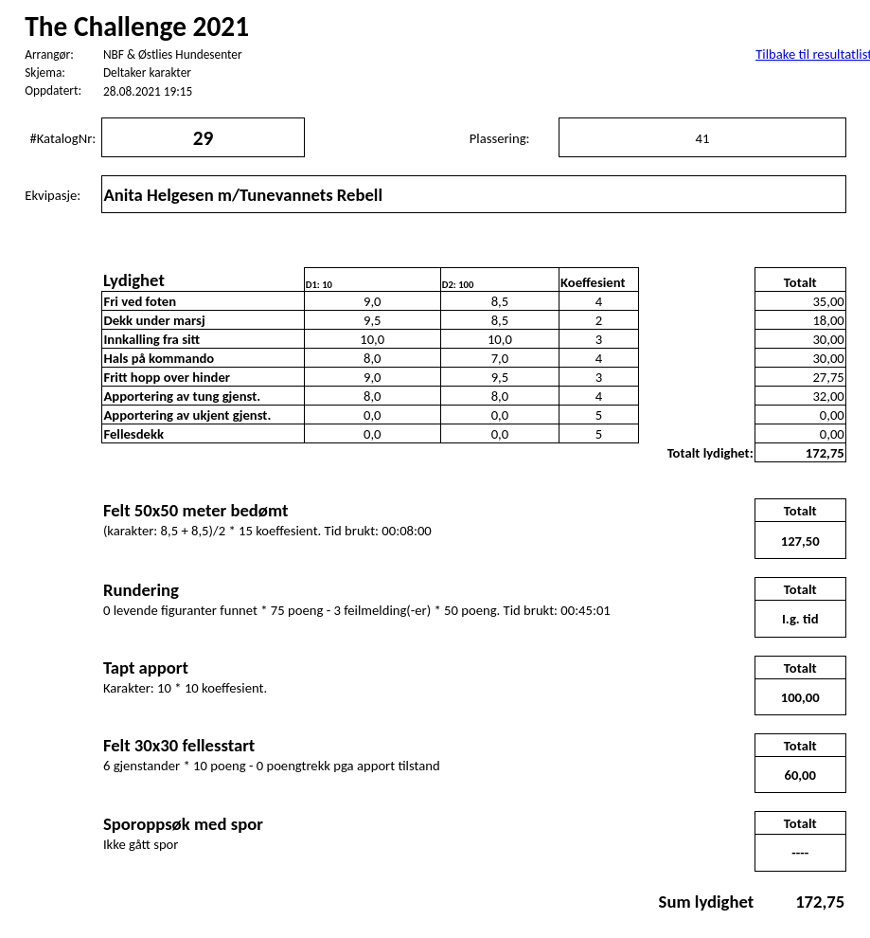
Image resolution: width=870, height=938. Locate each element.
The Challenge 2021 (137, 26)
